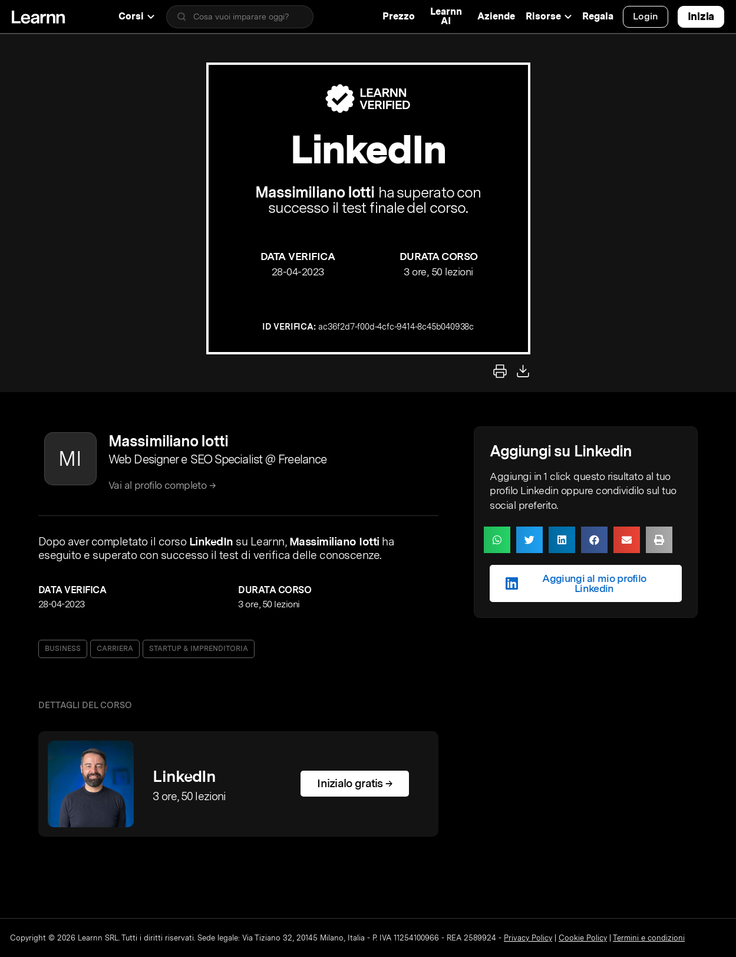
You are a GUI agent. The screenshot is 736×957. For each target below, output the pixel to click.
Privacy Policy (528, 937)
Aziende (496, 16)
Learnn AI (446, 16)
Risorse (549, 16)
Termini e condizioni (649, 937)
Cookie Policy (583, 937)
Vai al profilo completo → (162, 485)
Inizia (701, 16)
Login (645, 16)
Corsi (136, 16)
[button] (497, 540)
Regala (597, 16)
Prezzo (398, 16)
